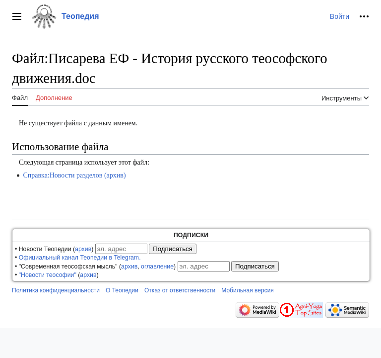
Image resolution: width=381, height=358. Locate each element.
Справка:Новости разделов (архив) (74, 175)
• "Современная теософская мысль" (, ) (95, 266)
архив (83, 249)
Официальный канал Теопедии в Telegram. (80, 257)
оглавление (157, 266)
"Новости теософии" (47, 274)
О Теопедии (122, 290)
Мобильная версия (247, 290)
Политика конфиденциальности (56, 290)
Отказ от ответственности (179, 290)
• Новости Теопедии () (54, 249)
